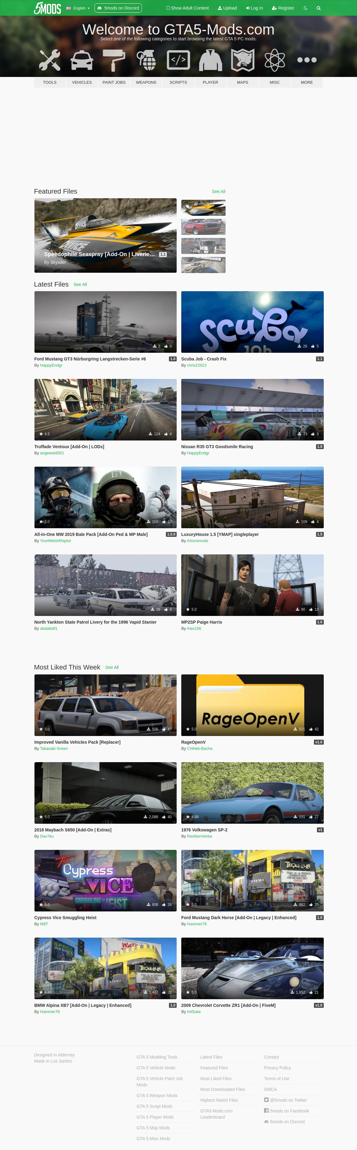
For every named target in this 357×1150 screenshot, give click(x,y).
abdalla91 (48, 628)
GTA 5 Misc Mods (153, 1138)
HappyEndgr (51, 365)
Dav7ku (47, 836)
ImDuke (194, 1011)
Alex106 (194, 628)
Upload (227, 8)
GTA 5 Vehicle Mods (156, 1067)
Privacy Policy (277, 1067)
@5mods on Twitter (285, 1100)
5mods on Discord (284, 1121)
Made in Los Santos (53, 1061)
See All (219, 191)
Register (283, 8)
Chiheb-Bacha (199, 748)
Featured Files (214, 1067)
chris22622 (197, 365)
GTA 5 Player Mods (155, 1117)
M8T (44, 924)
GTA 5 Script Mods (154, 1106)
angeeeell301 (52, 453)
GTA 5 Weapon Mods (157, 1095)
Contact (271, 1057)
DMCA (270, 1089)
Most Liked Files (215, 1078)
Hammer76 (197, 924)
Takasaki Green (54, 748)
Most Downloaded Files (222, 1089)
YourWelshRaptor (55, 540)
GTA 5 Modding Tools (157, 1057)
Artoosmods (197, 540)
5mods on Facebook (286, 1111)
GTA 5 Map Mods (153, 1127)
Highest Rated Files (219, 1100)
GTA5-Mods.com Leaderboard (216, 1114)
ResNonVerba (199, 836)
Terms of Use (276, 1078)
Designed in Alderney (54, 1054)
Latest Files (211, 1057)
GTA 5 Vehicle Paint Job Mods (160, 1081)
